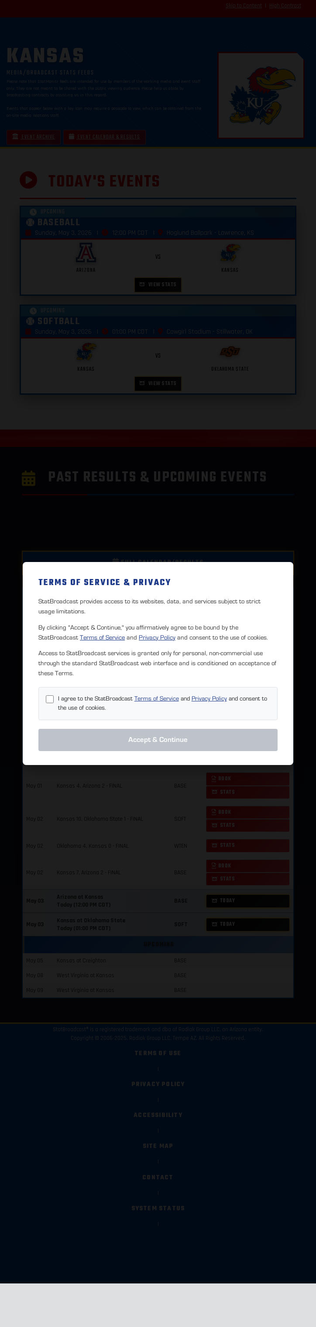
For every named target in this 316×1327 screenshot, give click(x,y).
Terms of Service (102, 637)
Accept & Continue (158, 739)
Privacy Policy (157, 637)
